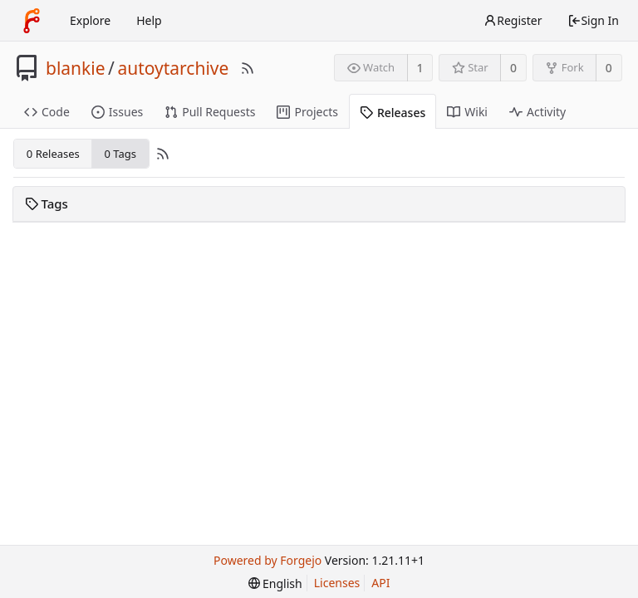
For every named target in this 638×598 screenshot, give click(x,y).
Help (149, 20)
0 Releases (53, 153)
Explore (90, 20)
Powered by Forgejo (267, 560)
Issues (117, 112)
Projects (307, 112)
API (380, 583)
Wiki (467, 112)
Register (512, 20)
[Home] (31, 21)
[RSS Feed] (247, 68)
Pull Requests (209, 112)
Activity (537, 112)
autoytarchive (172, 68)
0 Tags (119, 153)
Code (47, 112)
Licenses (337, 583)
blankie (76, 68)
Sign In (593, 20)
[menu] (275, 583)
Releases (392, 112)
